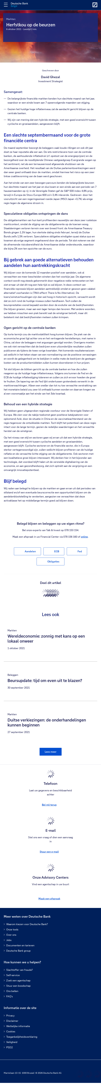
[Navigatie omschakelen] (5, 4)
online (84, 536)
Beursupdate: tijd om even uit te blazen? (45, 680)
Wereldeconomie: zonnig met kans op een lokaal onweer (46, 639)
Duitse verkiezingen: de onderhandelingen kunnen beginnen (47, 723)
